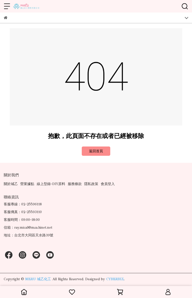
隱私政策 (91, 184)
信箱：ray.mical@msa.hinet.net (28, 227)
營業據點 (27, 184)
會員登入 (108, 184)
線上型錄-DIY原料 (51, 184)
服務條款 (75, 184)
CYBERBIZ (115, 279)
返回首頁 (96, 151)
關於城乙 (11, 184)
